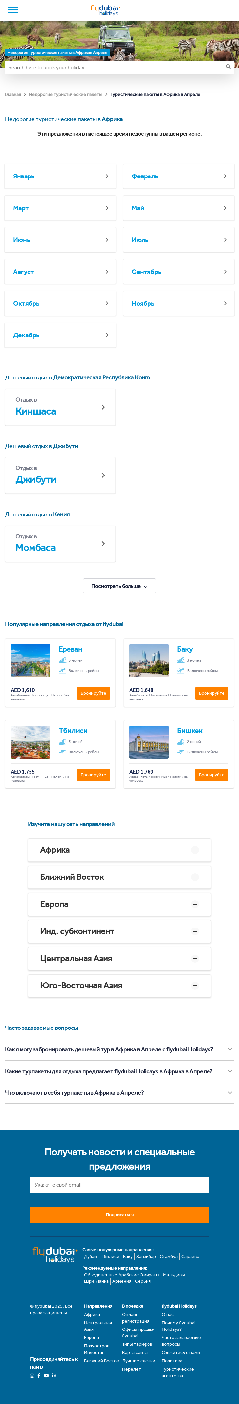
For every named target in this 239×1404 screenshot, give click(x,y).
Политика (172, 1361)
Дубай (90, 1256)
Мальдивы (174, 1275)
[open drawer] (13, 11)
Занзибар (146, 1256)
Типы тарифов (137, 1344)
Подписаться (120, 1215)
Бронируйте (93, 693)
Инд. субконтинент (77, 931)
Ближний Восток (72, 877)
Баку (128, 1256)
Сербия (143, 1281)
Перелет (131, 1369)
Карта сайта (135, 1352)
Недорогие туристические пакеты (65, 94)
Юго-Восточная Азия (81, 985)
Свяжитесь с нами (181, 1352)
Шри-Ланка (96, 1281)
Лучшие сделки (138, 1361)
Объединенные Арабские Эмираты (121, 1275)
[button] (119, 850)
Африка (55, 850)
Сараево (190, 1256)
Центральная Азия (76, 958)
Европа (54, 904)
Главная (13, 94)
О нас (168, 1314)
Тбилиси (110, 1256)
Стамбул (169, 1256)
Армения (121, 1281)
